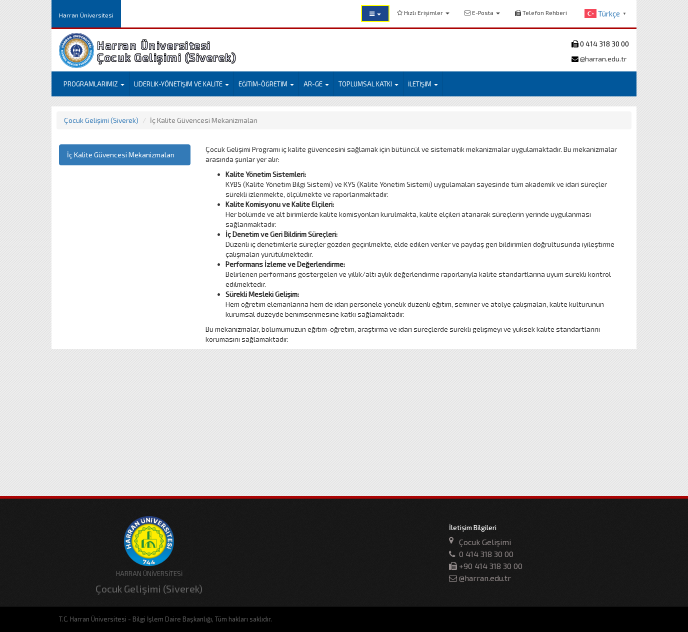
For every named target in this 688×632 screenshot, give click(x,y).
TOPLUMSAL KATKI (368, 84)
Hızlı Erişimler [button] (423, 12)
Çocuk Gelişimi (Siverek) (101, 120)
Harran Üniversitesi (86, 14)
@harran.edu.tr (602, 58)
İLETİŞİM (423, 84)
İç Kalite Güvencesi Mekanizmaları (120, 154)
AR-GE (316, 84)
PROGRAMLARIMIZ (94, 84)
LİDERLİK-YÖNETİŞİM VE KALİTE (181, 84)
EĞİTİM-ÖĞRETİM (266, 84)
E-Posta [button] (482, 12)
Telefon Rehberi (541, 12)
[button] (375, 13)
